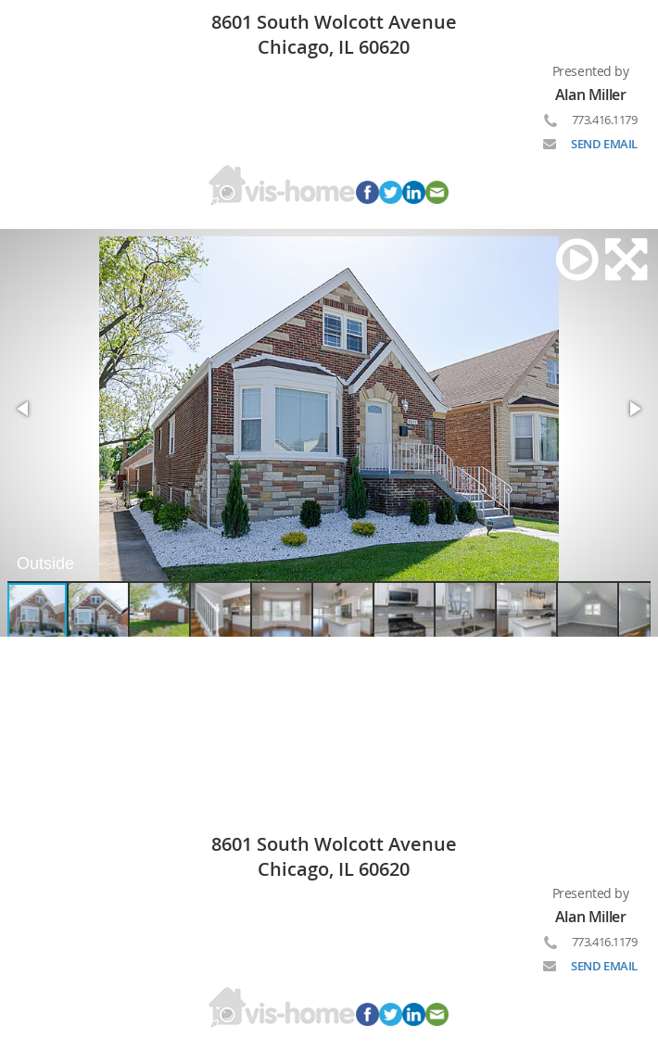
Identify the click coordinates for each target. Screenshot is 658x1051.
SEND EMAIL (604, 143)
